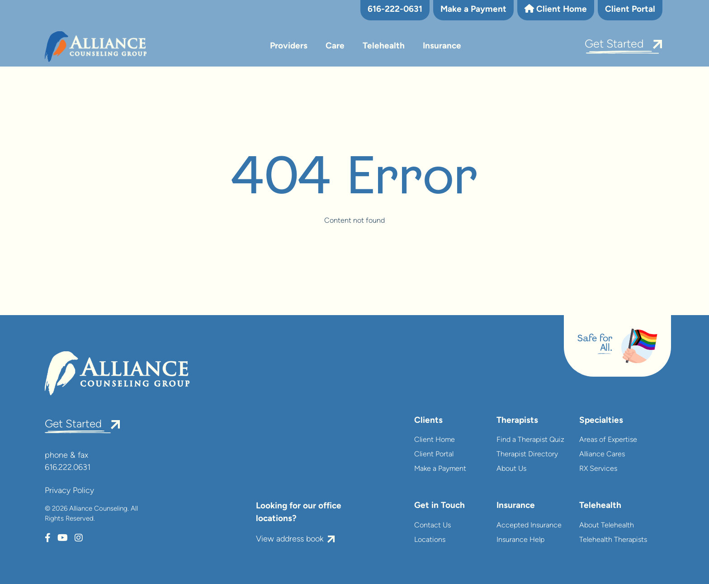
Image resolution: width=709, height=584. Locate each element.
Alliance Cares (602, 454)
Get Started (614, 44)
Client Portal (630, 9)
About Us (511, 469)
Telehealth (384, 46)
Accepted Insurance (529, 525)
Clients (428, 420)
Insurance (442, 46)
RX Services (598, 469)
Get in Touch (439, 506)
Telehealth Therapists (613, 540)
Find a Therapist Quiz (530, 440)
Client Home (556, 9)
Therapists (517, 420)
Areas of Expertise (608, 440)
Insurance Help (520, 540)
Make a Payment (473, 9)
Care (335, 46)
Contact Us (432, 525)
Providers (288, 46)
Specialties (601, 420)
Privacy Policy (69, 491)
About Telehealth (606, 525)
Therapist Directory (527, 454)
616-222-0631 (395, 9)
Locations (429, 540)
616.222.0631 (67, 468)
